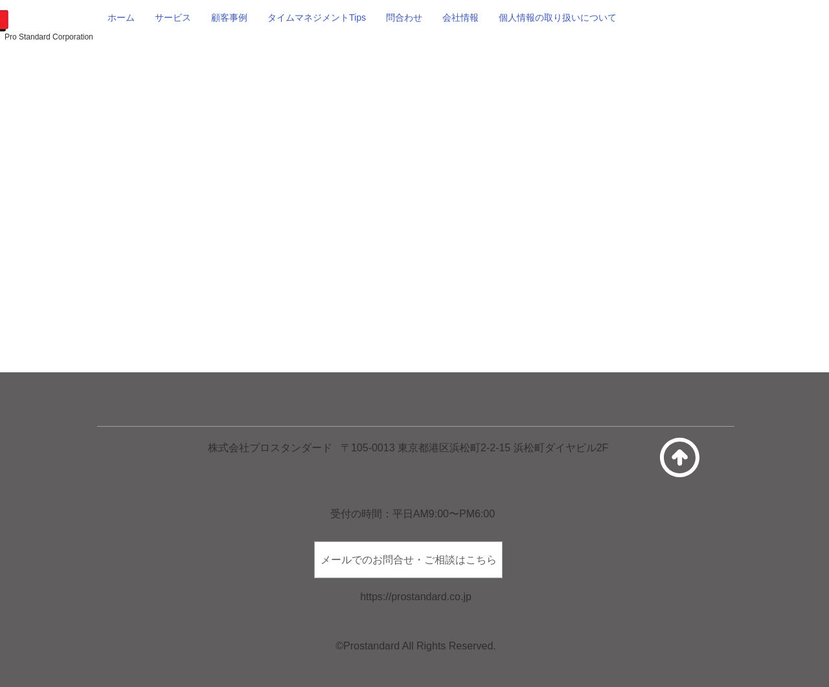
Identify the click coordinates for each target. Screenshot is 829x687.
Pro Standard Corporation (49, 36)
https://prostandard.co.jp (415, 596)
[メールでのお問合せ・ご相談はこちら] (408, 559)
